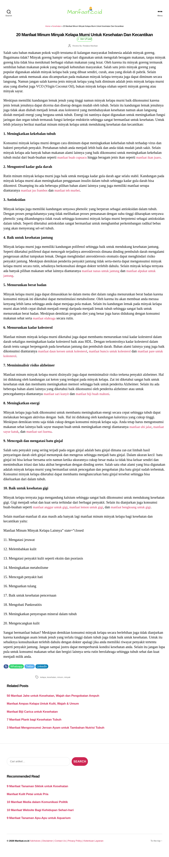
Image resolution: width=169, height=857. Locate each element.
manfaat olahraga (45, 325)
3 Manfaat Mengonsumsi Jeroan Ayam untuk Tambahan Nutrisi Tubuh (55, 734)
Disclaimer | (48, 847)
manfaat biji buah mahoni (96, 401)
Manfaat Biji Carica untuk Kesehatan (32, 718)
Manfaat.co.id (22, 847)
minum (60, 684)
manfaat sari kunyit (57, 401)
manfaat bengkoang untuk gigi (138, 514)
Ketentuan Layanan (93, 847)
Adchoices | (36, 847)
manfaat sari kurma (53, 438)
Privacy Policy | (76, 847)
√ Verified (84, 41)
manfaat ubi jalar (141, 434)
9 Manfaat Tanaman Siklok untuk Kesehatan (37, 793)
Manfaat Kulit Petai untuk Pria (27, 801)
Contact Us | (61, 847)
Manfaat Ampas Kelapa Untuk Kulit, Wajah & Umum (43, 710)
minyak (67, 684)
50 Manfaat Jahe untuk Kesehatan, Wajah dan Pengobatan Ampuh (53, 702)
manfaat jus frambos (35, 197)
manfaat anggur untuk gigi (52, 514)
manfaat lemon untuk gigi (90, 514)
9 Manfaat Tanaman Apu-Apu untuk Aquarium (39, 825)
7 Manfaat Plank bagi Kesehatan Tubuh (34, 726)
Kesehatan (56, 28)
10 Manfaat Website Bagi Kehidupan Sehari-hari (40, 817)
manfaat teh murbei (70, 197)
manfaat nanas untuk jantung (102, 278)
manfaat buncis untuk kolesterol (116, 358)
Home (47, 28)
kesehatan (51, 684)
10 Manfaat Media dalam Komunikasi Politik (37, 809)
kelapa (43, 684)
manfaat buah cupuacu (73, 159)
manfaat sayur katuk (17, 438)
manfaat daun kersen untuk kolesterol (64, 358)
